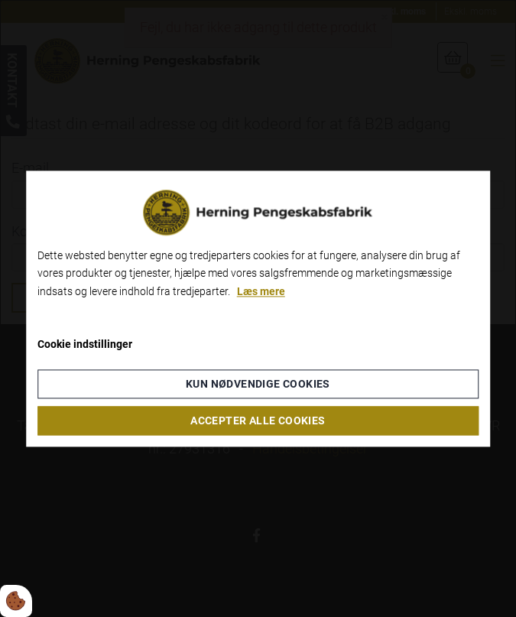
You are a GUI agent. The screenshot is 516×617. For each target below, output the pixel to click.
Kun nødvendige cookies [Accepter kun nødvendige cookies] (258, 384)
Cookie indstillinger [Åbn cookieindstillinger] (84, 344)
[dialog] (258, 308)
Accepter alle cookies (257, 420)
